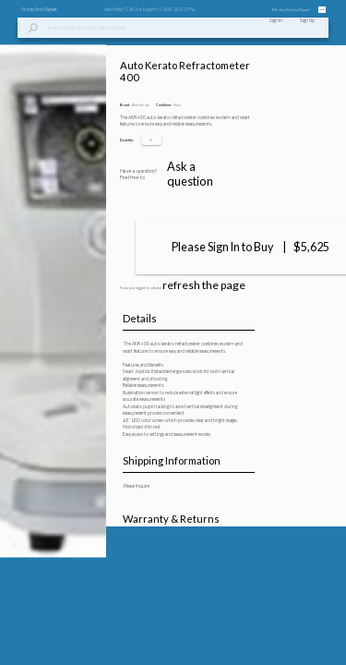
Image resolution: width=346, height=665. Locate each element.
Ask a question (258, 628)
